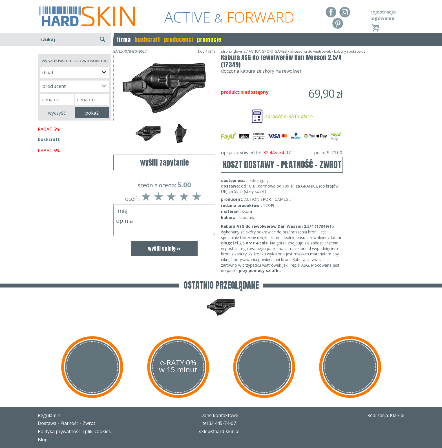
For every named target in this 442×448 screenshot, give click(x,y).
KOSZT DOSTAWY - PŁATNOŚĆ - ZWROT (282, 164)
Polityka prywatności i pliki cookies (74, 431)
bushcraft (147, 39)
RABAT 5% (49, 129)
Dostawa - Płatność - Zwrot (66, 423)
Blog (43, 439)
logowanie (382, 18)
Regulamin (49, 415)
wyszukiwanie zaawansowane (74, 60)
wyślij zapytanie (164, 162)
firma (124, 39)
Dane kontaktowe (219, 415)
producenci (178, 39)
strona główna (233, 51)
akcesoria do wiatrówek (310, 51)
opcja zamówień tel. (281, 152)
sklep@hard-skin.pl (219, 431)
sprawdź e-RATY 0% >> (289, 116)
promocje (209, 39)
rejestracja (383, 12)
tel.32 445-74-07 (219, 423)
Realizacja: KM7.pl (385, 415)
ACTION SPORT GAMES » (267, 199)
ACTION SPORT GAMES (268, 51)
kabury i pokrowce (350, 51)
